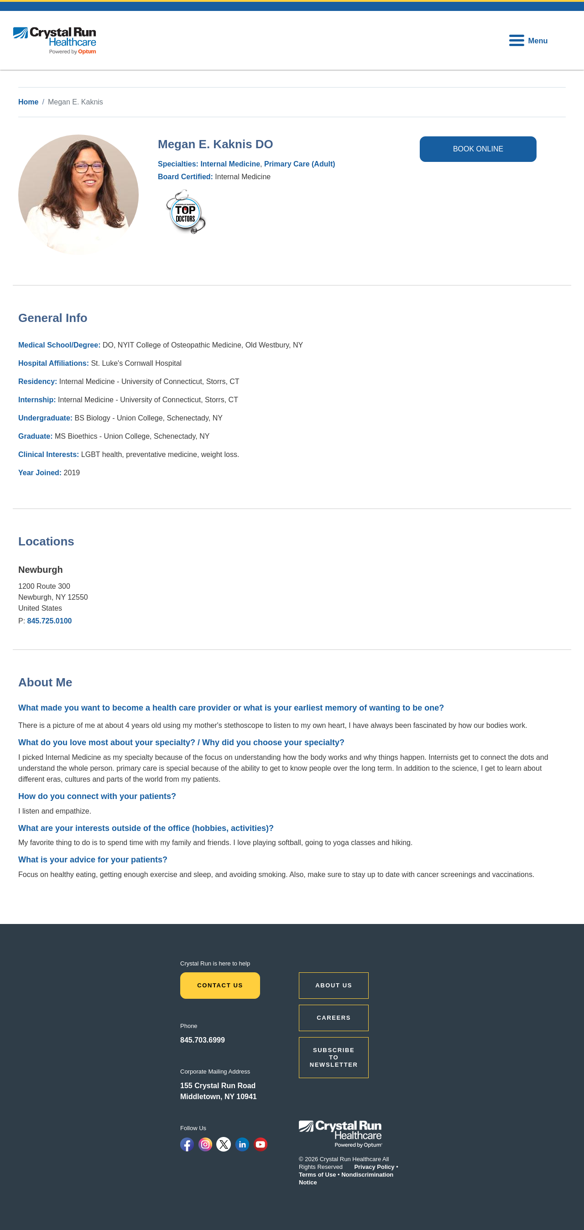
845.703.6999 (202, 1040)
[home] (54, 40)
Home (28, 102)
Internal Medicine (230, 164)
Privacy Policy (374, 1166)
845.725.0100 (49, 621)
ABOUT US (333, 985)
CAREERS (334, 1017)
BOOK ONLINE (478, 149)
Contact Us (220, 985)
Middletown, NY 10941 (218, 1096)
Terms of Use (317, 1174)
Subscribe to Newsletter (334, 1057)
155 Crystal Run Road (218, 1086)
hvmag (174, 194)
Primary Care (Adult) (299, 164)
